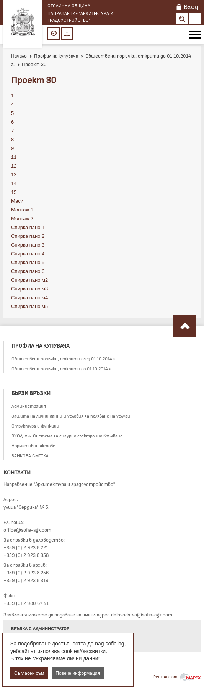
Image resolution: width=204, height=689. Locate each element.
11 (13, 157)
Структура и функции (35, 425)
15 (13, 192)
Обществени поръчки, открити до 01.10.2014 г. (62, 368)
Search (182, 18)
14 (13, 183)
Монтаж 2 (22, 218)
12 (13, 166)
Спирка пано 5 (27, 262)
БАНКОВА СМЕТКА (30, 455)
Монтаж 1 (22, 210)
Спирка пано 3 (27, 245)
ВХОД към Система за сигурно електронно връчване (66, 435)
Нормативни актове (33, 445)
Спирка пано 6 (27, 271)
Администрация (28, 405)
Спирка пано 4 (27, 254)
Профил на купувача (53, 56)
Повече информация (77, 673)
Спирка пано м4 (29, 297)
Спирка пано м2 (29, 280)
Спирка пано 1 (27, 227)
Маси (17, 201)
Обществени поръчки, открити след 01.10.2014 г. (64, 358)
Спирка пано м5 (29, 306)
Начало (19, 56)
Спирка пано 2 (27, 236)
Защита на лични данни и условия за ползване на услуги (70, 415)
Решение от (177, 676)
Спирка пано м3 (29, 289)
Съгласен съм (29, 673)
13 (13, 174)
